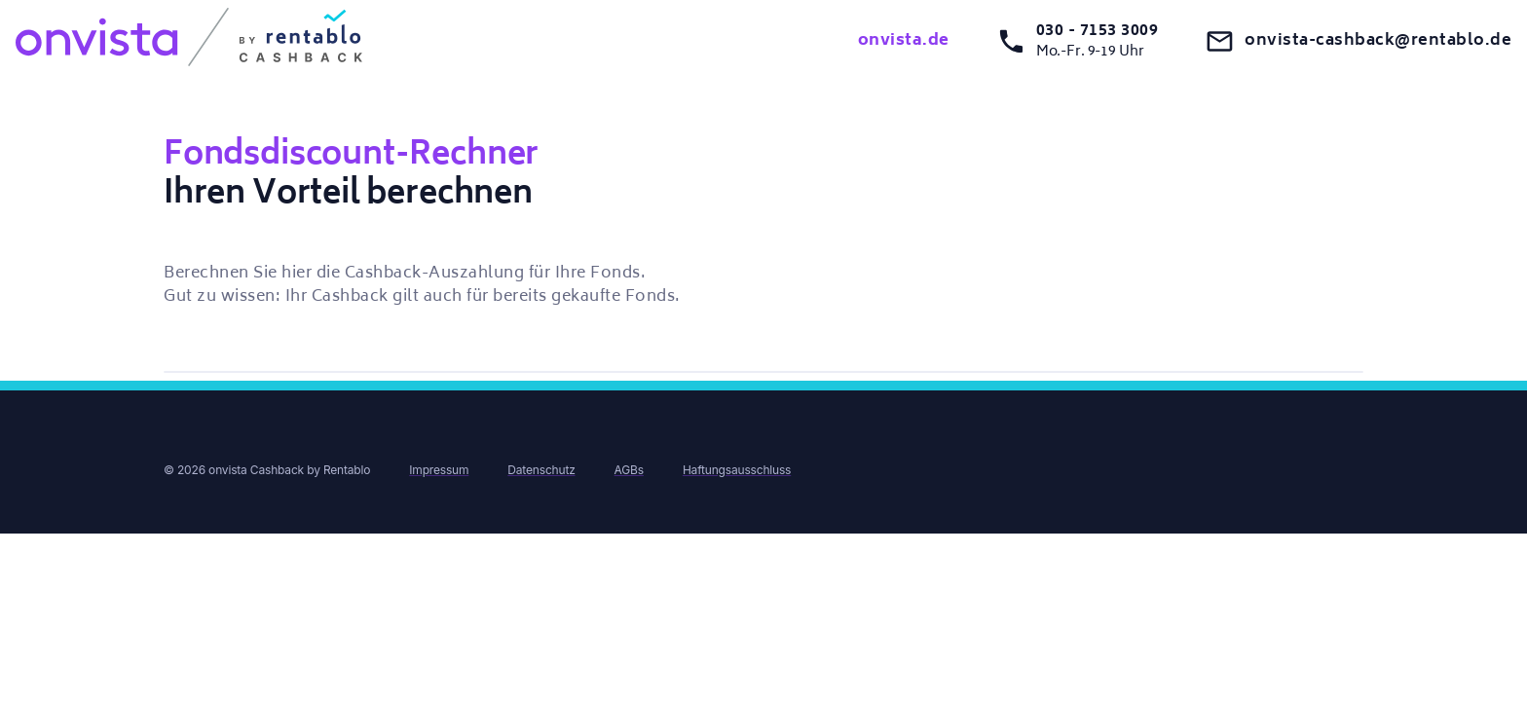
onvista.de (904, 41)
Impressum (438, 469)
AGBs (629, 469)
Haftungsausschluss (737, 469)
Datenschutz (541, 469)
